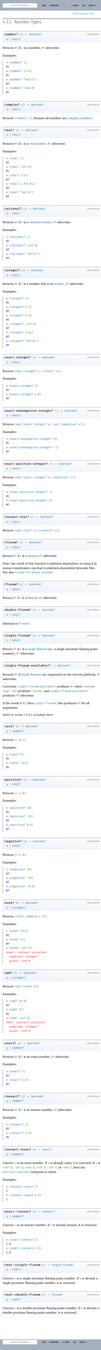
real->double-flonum (22, 1294)
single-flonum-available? (27, 665)
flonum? (11, 584)
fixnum (32, 556)
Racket (83, 14)
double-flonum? (18, 610)
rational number (40, 222)
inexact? (46, 530)
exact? (49, 371)
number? (11, 34)
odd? (8, 973)
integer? (12, 270)
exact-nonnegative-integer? (29, 410)
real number (37, 143)
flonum (32, 598)
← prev (74, 5)
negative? (69, 424)
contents (53, 5)
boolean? (35, 34)
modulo (32, 916)
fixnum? (11, 542)
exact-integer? (18, 357)
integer (59, 284)
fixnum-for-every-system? (34, 572)
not (56, 424)
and (18, 371)
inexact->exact (18, 1149)
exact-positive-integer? (26, 464)
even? (9, 903)
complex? (12, 104)
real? (9, 130)
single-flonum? (18, 635)
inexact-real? (17, 517)
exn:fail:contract (16, 1172)
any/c (16, 39)
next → (92, 5)
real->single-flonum (22, 1265)
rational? (13, 208)
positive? (61, 477)
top (44, 5)
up (83, 5)
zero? (9, 726)
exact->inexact (18, 1211)
